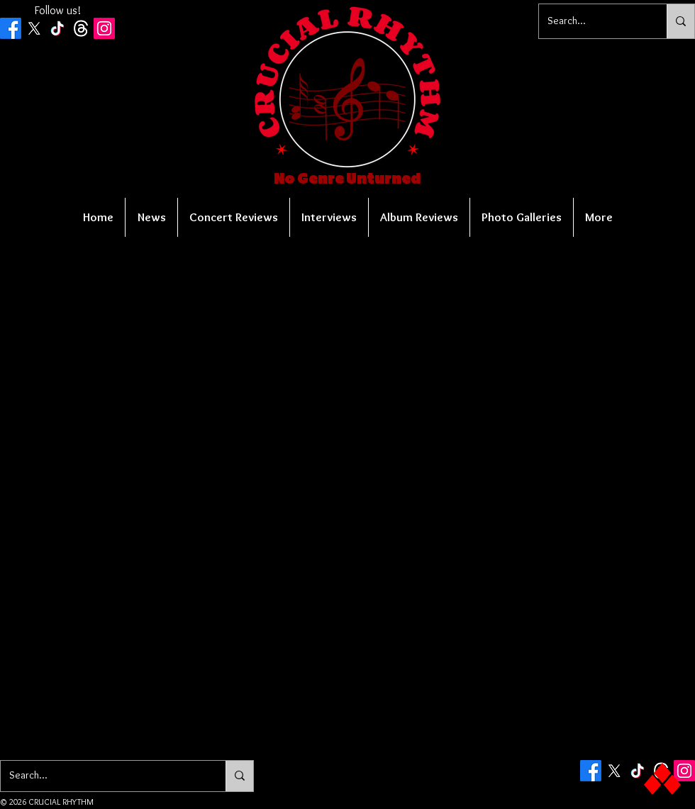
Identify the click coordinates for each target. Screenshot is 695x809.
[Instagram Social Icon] (104, 28)
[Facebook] (10, 28)
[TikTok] (57, 28)
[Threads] (80, 28)
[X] (34, 28)
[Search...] (592, 21)
